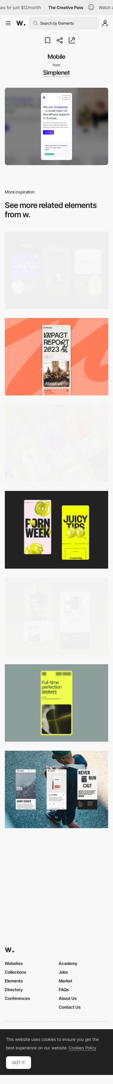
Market (65, 980)
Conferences (17, 998)
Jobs (63, 972)
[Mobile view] (56, 529)
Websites (14, 963)
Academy (68, 963)
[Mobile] (56, 356)
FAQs (64, 989)
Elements (14, 980)
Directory (14, 989)
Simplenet (56, 73)
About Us (68, 998)
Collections (15, 972)
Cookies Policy (82, 1048)
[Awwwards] (20, 23)
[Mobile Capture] (56, 616)
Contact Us (69, 1007)
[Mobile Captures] (56, 270)
